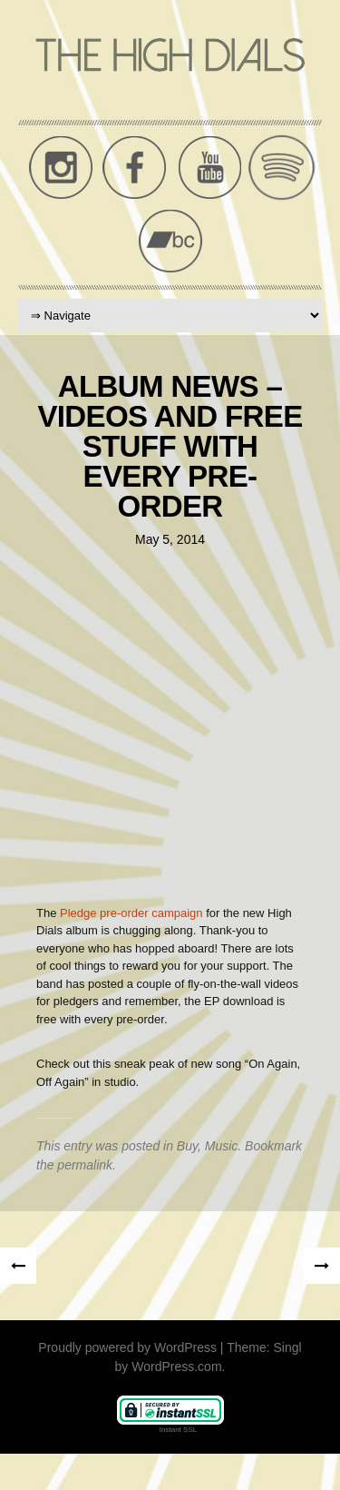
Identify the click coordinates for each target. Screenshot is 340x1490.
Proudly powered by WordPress (127, 1347)
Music (221, 1146)
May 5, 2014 (170, 539)
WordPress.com (176, 1366)
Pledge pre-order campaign (131, 913)
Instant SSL (178, 1430)
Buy (187, 1146)
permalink (84, 1165)
